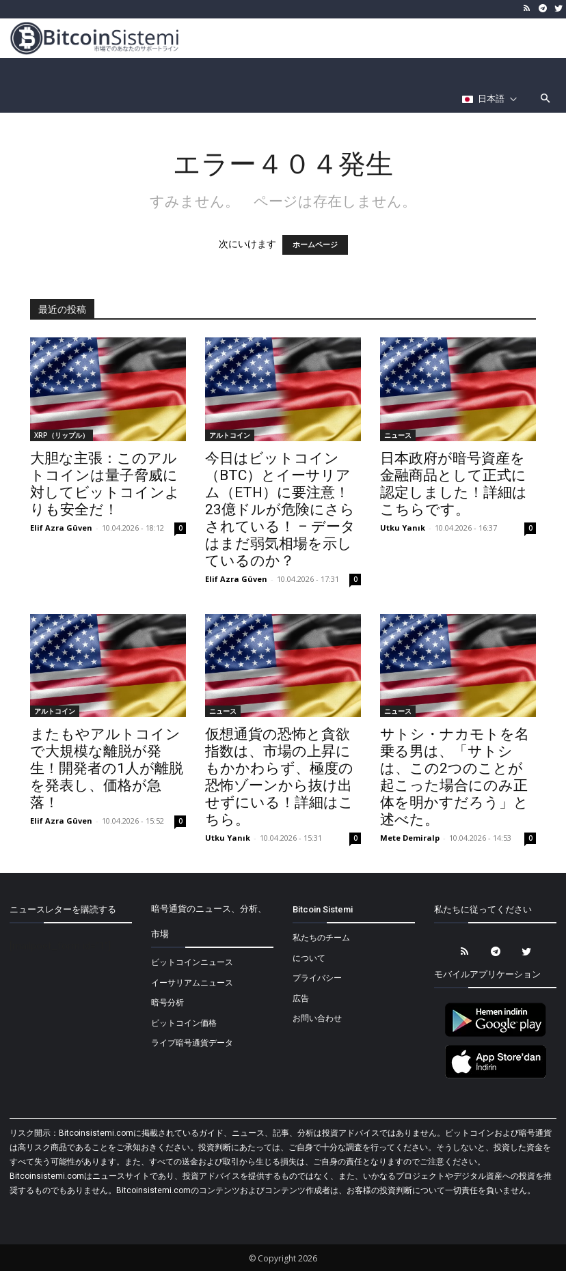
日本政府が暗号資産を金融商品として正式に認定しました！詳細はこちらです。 (453, 484)
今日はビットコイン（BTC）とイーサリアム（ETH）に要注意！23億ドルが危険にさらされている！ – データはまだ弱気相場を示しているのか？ (280, 509)
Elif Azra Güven (61, 527)
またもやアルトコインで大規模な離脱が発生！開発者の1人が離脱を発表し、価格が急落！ (106, 768)
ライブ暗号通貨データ (192, 1043)
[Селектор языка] (490, 99)
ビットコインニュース (192, 962)
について (309, 958)
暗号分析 (167, 1002)
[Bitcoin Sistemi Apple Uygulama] (495, 1076)
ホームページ (315, 244)
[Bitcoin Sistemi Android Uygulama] (495, 1035)
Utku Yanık (402, 527)
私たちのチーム (321, 937)
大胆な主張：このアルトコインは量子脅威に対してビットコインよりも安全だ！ (105, 484)
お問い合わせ (317, 1018)
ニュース (398, 435)
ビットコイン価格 (184, 1023)
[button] (546, 99)
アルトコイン (229, 435)
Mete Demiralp (410, 838)
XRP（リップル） (61, 435)
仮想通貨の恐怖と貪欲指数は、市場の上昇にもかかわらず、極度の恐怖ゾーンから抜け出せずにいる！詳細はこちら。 (279, 777)
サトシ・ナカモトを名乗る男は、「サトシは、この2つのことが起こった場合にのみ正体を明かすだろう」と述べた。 (454, 777)
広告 (301, 998)
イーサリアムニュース (192, 983)
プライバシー (317, 978)
